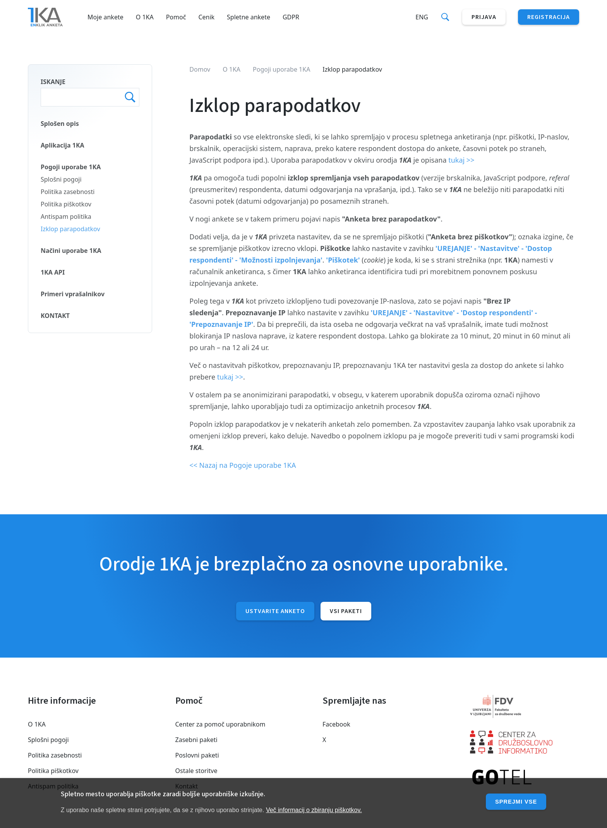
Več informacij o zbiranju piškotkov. (314, 810)
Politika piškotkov (66, 204)
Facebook (336, 724)
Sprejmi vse (514, 801)
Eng (421, 17)
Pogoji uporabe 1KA (71, 167)
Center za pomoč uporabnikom (220, 724)
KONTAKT (55, 315)
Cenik (206, 17)
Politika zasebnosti (67, 191)
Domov (199, 69)
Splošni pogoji (61, 179)
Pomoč (176, 17)
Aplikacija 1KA (62, 145)
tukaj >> (461, 160)
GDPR (291, 17)
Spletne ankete (248, 17)
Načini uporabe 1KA (71, 250)
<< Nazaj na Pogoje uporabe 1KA (242, 465)
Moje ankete (105, 17)
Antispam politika (66, 216)
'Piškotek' (344, 260)
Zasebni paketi (196, 739)
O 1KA (145, 17)
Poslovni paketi (197, 755)
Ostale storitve (196, 770)
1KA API (53, 272)
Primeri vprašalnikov (73, 294)
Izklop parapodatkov (70, 229)
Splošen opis (60, 123)
